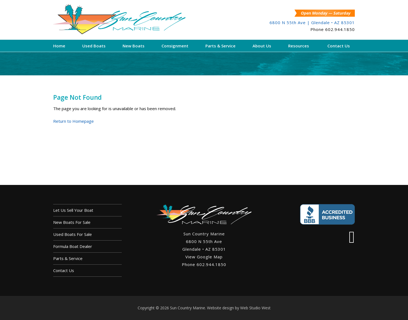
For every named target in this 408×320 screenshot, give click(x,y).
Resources (298, 45)
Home (59, 45)
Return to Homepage (73, 121)
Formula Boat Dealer (72, 246)
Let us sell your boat (73, 210)
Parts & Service (220, 45)
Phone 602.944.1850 (204, 264)
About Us (262, 45)
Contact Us (338, 45)
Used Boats (94, 45)
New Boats (133, 45)
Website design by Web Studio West (239, 307)
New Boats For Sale (71, 222)
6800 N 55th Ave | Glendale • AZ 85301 (312, 22)
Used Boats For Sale (72, 234)
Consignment (175, 45)
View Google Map (204, 256)
